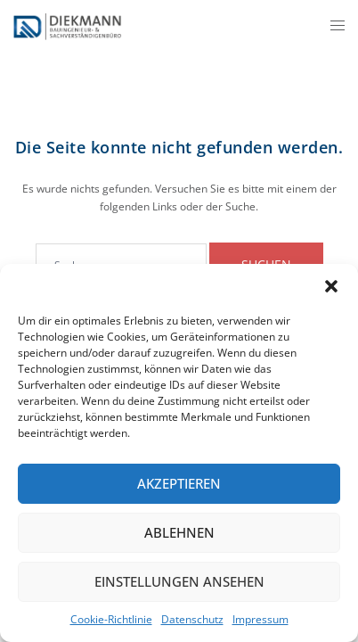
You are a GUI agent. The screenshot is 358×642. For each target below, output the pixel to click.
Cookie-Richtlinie (111, 619)
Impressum (260, 619)
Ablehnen (179, 532)
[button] (331, 286)
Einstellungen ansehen (179, 581)
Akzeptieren (179, 483)
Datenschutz (192, 619)
